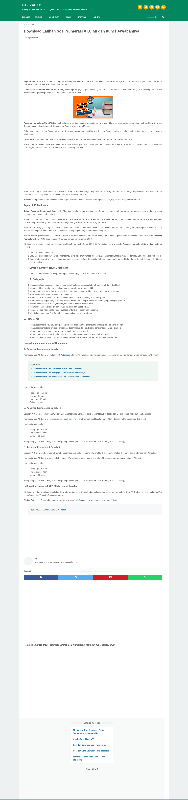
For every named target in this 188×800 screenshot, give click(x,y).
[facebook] (138, 4)
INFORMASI (83, 13)
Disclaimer (83, 794)
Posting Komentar (31, 42)
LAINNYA (97, 13)
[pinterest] (82, 652)
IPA (106, 468)
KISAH (69, 13)
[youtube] (149, 4)
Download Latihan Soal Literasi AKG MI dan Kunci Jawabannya (58, 423)
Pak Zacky (33, 2)
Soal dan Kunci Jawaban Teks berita (145, 46)
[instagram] (155, 4)
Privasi (98, 794)
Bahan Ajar (55, 13)
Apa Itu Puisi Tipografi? (139, 40)
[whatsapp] (161, 4)
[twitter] (144, 4)
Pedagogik (70, 406)
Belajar (40, 13)
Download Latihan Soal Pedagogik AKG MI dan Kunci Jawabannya (59, 426)
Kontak (106, 794)
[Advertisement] (71, 63)
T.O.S (91, 794)
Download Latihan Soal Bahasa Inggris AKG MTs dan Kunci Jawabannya (61, 430)
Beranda (28, 13)
